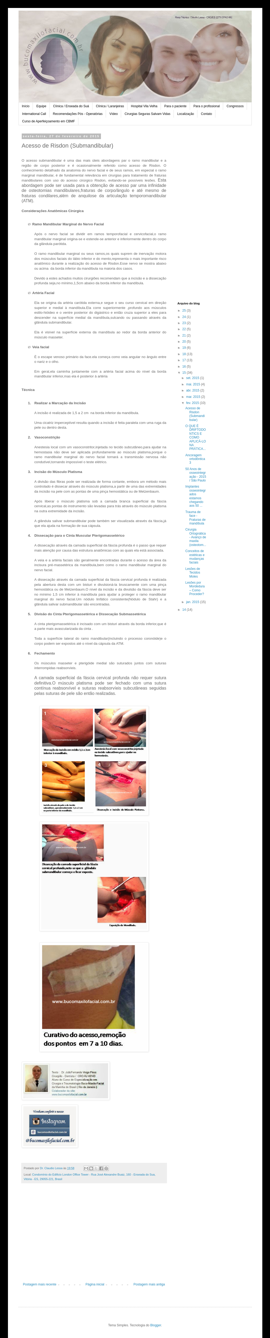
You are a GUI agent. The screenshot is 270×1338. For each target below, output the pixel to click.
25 (184, 310)
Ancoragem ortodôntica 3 (195, 459)
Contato (206, 114)
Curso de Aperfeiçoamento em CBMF (48, 121)
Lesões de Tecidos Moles (192, 572)
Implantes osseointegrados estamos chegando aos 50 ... (195, 496)
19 (184, 348)
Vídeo (113, 114)
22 (184, 329)
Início (26, 106)
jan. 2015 (193, 602)
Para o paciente (175, 106)
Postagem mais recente (39, 1284)
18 (184, 354)
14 (184, 610)
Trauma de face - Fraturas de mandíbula (195, 517)
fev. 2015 (193, 403)
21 (184, 335)
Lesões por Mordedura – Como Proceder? (195, 588)
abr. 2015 (193, 390)
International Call (34, 114)
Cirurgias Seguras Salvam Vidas (147, 114)
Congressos (235, 106)
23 (184, 323)
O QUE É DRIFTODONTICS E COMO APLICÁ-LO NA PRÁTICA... (195, 437)
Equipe (41, 106)
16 (184, 366)
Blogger (155, 1325)
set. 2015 (193, 378)
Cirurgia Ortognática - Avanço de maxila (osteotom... (195, 537)
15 (184, 373)
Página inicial (95, 1284)
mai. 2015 (193, 384)
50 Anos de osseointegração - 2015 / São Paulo (195, 474)
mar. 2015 (193, 397)
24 (184, 317)
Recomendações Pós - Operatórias (78, 114)
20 (184, 341)
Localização (185, 114)
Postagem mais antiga (149, 1284)
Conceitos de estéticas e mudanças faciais (194, 556)
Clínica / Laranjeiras (110, 106)
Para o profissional (206, 106)
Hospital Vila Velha (144, 106)
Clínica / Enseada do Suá (71, 106)
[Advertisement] (94, 1239)
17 (184, 360)
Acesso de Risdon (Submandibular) (195, 413)
